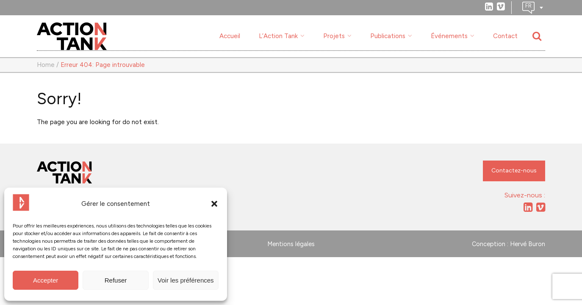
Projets (334, 36)
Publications (387, 36)
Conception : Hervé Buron (508, 244)
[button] (214, 204)
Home (46, 65)
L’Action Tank (278, 36)
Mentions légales (291, 244)
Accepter (45, 280)
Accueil (229, 36)
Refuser (116, 280)
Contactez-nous (514, 170)
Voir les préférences (186, 280)
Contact (505, 36)
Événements (449, 36)
